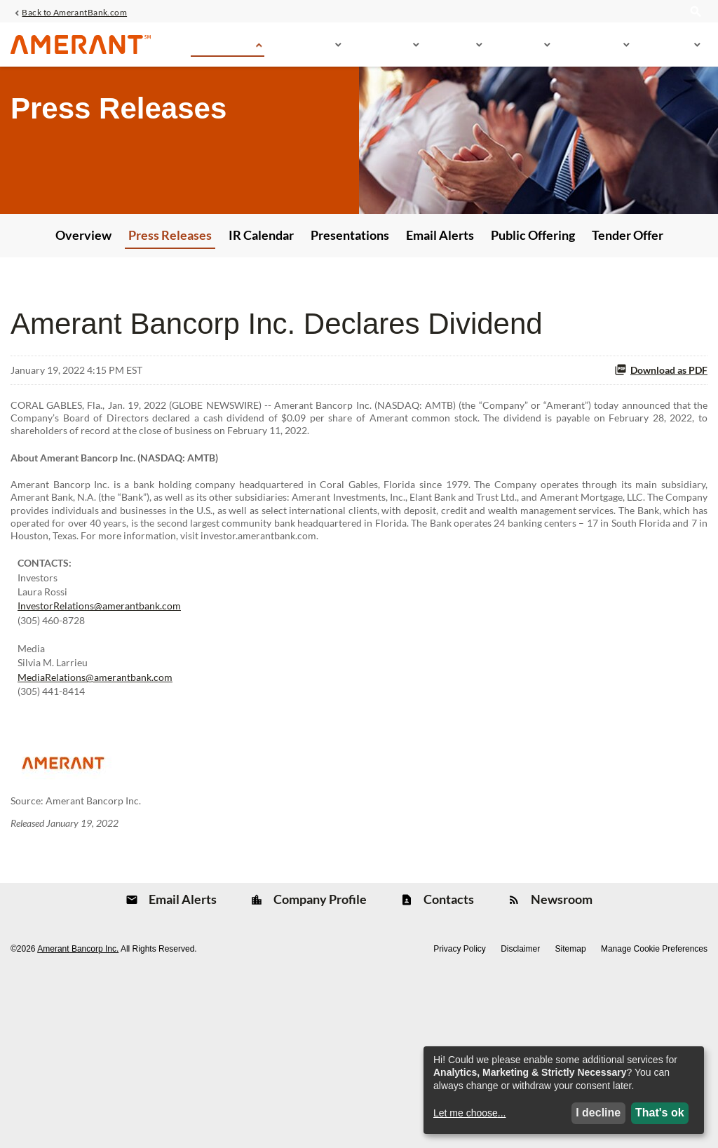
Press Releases (170, 302)
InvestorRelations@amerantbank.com (99, 726)
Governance (666, 50)
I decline (598, 1111)
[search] (695, 23)
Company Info (302, 50)
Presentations (350, 302)
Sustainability (590, 50)
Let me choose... (469, 1111)
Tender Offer (627, 302)
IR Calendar (261, 302)
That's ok (659, 1111)
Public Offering (533, 302)
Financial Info (381, 50)
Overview (83, 302)
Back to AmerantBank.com (74, 15)
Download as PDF (660, 438)
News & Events (221, 50)
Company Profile (319, 1064)
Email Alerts (440, 302)
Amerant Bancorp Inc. (77, 1116)
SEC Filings (517, 50)
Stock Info (451, 50)
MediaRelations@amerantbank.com (95, 817)
